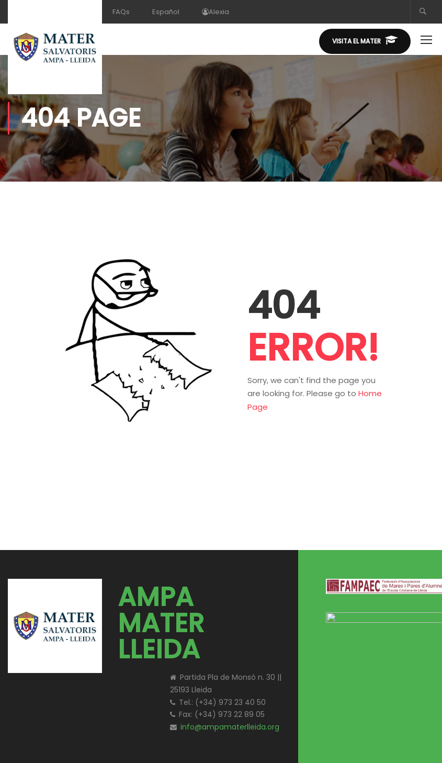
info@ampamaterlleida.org (229, 727)
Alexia (215, 12)
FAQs (121, 12)
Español (165, 12)
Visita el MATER (365, 40)
